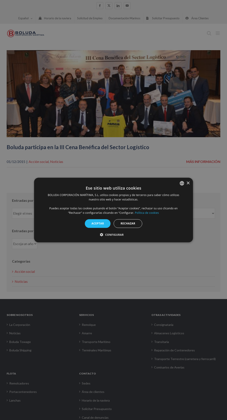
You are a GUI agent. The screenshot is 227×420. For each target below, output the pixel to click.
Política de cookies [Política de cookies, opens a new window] (147, 212)
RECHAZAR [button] (128, 223)
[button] (113, 234)
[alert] (113, 210)
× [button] (188, 183)
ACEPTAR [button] (98, 223)
